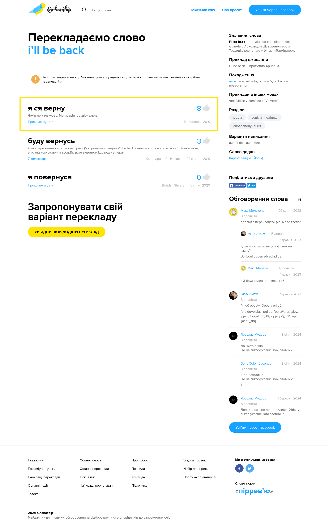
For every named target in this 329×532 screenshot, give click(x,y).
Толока (33, 494)
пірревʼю (254, 491)
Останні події (38, 485)
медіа (237, 117)
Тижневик (87, 477)
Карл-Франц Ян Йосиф (246, 158)
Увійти (275, 10)
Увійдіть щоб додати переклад (66, 232)
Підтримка (139, 485)
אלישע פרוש (256, 233)
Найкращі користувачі (97, 485)
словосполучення (247, 126)
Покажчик (35, 460)
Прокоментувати (40, 121)
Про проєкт (232, 10)
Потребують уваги (42, 468)
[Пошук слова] (128, 10)
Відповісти (249, 216)
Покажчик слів (202, 10)
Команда (138, 477)
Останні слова (90, 460)
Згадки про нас (194, 460)
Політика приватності (199, 477)
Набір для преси (196, 468)
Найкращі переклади (44, 477)
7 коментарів (38, 158)
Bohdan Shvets (173, 185)
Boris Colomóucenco (256, 363)
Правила (138, 468)
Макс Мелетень (252, 210)
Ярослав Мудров (253, 334)
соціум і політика (264, 117)
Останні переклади (94, 468)
